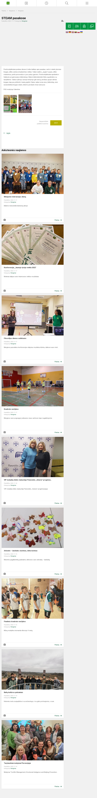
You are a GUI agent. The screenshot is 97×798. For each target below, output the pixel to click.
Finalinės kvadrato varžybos (15, 621)
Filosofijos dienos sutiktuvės (16, 338)
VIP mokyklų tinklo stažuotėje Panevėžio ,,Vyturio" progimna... (28, 480)
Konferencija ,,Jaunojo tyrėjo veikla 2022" (20, 268)
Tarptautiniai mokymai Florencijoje (17, 763)
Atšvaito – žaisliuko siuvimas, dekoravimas (20, 551)
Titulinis (4, 11)
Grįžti (8, 133)
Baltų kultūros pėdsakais (13, 692)
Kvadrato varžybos (11, 409)
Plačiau (57, 220)
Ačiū (56, 123)
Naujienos (12, 11)
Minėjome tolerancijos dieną (15, 197)
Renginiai (21, 11)
